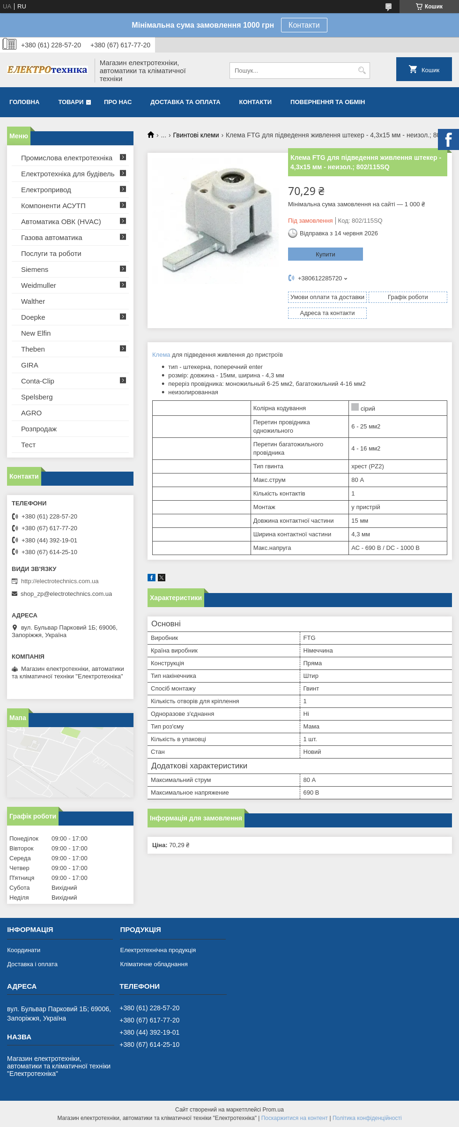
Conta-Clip (37, 381)
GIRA (29, 365)
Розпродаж (39, 429)
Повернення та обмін (327, 101)
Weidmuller (38, 285)
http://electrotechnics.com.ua (59, 581)
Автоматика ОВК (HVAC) (61, 221)
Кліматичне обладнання (153, 964)
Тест (28, 445)
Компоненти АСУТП (53, 206)
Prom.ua (273, 1109)
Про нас (118, 101)
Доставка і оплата (32, 964)
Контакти (304, 25)
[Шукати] (362, 70)
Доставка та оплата (185, 101)
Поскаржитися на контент (294, 1118)
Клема (161, 354)
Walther (33, 301)
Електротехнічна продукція (158, 950)
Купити (325, 254)
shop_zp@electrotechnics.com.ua (66, 593)
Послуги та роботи (51, 253)
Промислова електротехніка (66, 158)
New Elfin (36, 333)
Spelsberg (37, 397)
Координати (23, 950)
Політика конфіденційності (367, 1118)
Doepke (33, 317)
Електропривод (46, 190)
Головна (24, 101)
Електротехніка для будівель (68, 174)
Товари (70, 101)
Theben (33, 349)
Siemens (34, 269)
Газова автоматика (51, 237)
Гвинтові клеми (196, 135)
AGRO (31, 413)
